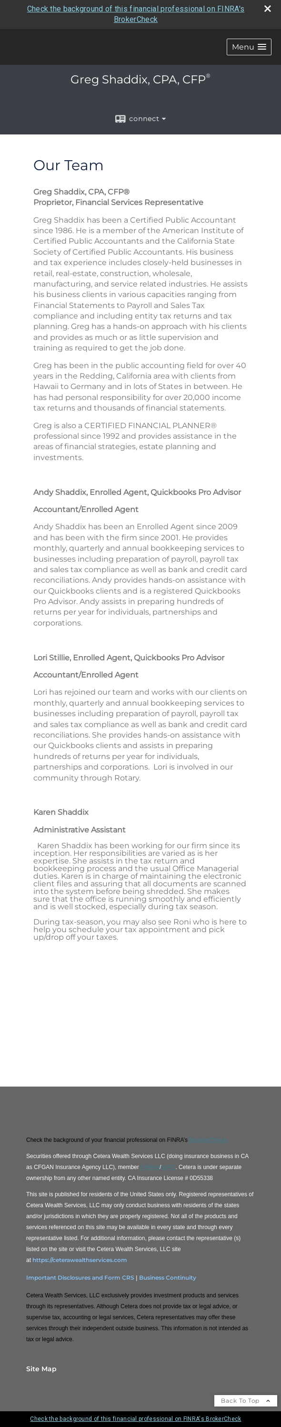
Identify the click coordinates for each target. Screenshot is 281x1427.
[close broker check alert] (267, 8)
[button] (249, 47)
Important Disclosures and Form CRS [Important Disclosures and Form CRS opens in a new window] (80, 1277)
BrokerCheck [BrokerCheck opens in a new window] (208, 1139)
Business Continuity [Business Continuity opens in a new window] (167, 1277)
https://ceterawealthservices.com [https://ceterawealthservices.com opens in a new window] (79, 1259)
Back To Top (246, 1400)
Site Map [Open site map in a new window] (41, 1369)
